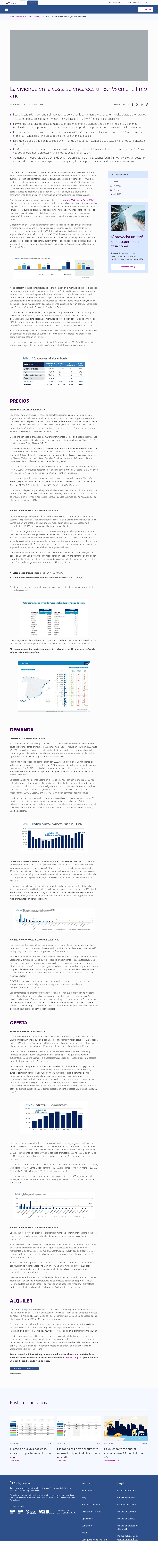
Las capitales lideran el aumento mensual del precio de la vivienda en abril (78, 1453)
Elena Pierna (14, 1461)
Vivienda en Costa (31, 1369)
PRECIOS (117, 182)
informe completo (73, 1357)
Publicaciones (21, 17)
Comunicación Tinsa (111, 1461)
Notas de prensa (17, 1369)
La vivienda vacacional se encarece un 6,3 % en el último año (123, 1453)
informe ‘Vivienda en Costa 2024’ (78, 200)
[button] (132, 105)
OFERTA (116, 190)
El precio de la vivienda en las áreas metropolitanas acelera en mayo (30, 1453)
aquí (18, 1501)
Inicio (12, 17)
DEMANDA (118, 186)
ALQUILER (117, 194)
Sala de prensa (33, 17)
